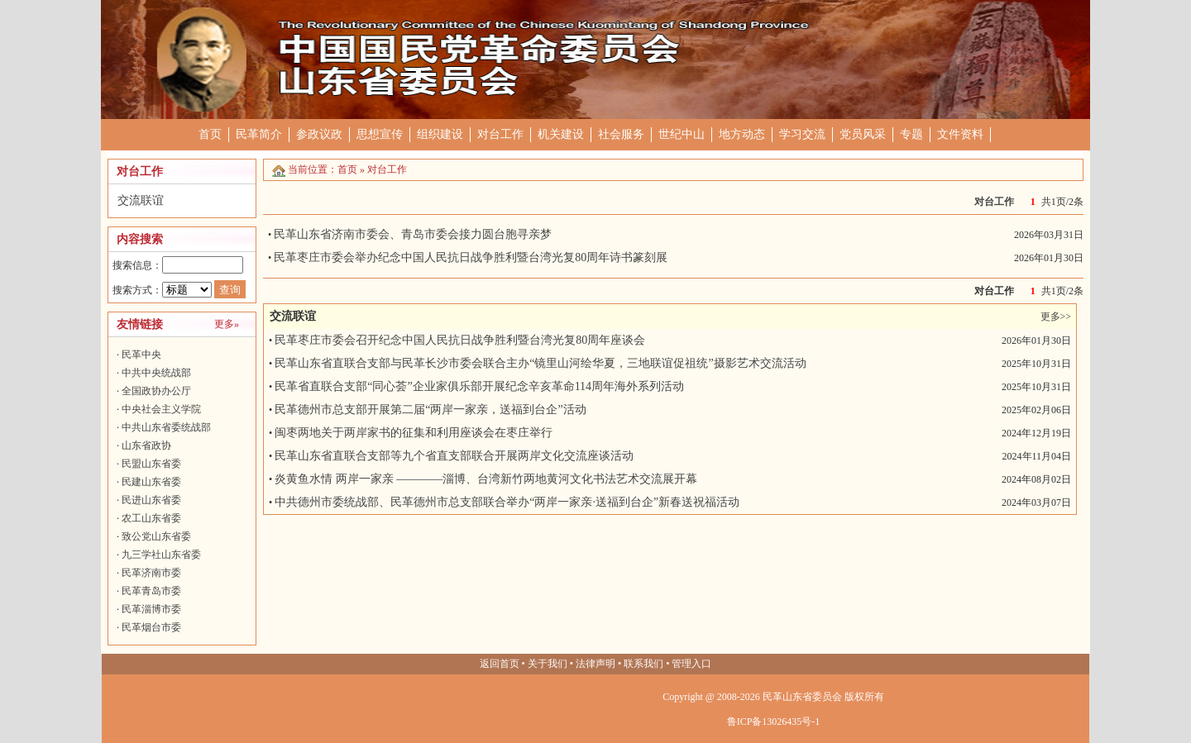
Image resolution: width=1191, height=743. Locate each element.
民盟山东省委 (151, 463)
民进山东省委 (151, 500)
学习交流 (802, 134)
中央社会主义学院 (161, 409)
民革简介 (259, 134)
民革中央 (141, 354)
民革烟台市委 (151, 627)
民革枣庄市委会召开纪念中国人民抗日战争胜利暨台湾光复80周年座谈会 (460, 340)
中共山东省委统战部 (166, 427)
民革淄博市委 (151, 609)
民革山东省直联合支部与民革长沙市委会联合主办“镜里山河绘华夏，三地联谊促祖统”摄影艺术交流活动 (540, 363)
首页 (210, 134)
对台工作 (500, 134)
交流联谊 (140, 200)
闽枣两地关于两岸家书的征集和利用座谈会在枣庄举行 (413, 432)
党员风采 (862, 134)
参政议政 (319, 134)
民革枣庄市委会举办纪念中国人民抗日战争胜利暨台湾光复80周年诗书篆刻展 (470, 257)
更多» (226, 324)
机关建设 (561, 134)
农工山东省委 (151, 518)
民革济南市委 (151, 573)
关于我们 (547, 663)
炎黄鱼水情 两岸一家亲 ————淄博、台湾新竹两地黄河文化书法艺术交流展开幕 (486, 479)
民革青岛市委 (151, 591)
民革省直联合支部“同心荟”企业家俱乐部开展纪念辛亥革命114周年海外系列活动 (479, 386)
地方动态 (742, 134)
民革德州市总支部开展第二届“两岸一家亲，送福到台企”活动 (430, 409)
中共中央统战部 (156, 373)
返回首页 (499, 663)
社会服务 (621, 134)
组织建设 (440, 134)
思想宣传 (379, 134)
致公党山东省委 (156, 536)
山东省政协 (146, 445)
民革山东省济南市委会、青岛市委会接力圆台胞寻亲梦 (413, 234)
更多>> (1056, 316)
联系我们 (643, 663)
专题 (911, 134)
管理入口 (691, 663)
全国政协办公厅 (156, 391)
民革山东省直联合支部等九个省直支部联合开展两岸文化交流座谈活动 (454, 456)
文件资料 (960, 134)
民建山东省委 (151, 482)
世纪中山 (681, 134)
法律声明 (595, 663)
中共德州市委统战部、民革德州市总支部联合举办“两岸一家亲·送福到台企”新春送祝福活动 (507, 502)
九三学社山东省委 (161, 554)
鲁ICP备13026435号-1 (773, 721)
